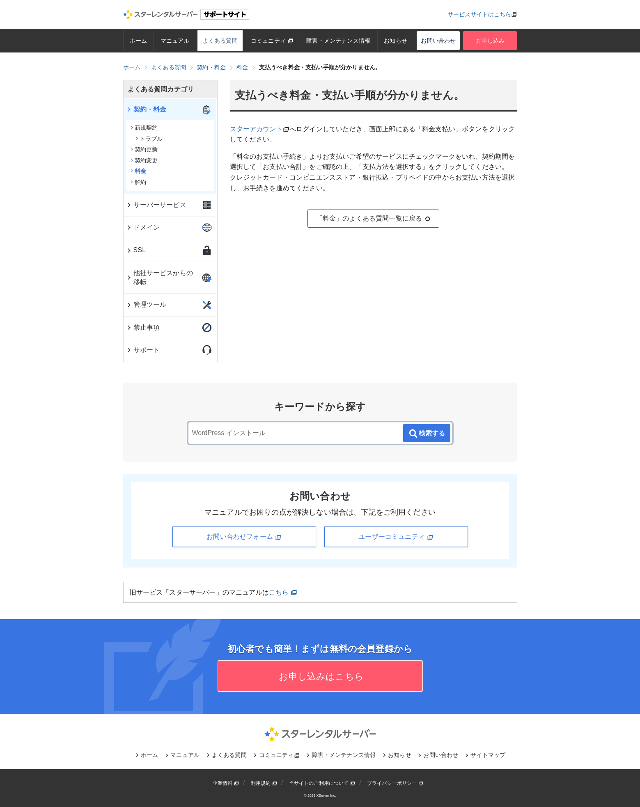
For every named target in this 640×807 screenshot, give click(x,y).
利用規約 (264, 783)
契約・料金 (146, 109)
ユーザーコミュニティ (395, 536)
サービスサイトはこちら (479, 14)
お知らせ (395, 40)
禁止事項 (143, 327)
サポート (143, 350)
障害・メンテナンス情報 (338, 40)
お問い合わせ (438, 40)
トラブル (149, 138)
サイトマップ (487, 755)
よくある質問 (220, 40)
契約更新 (144, 149)
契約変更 (144, 160)
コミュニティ (272, 40)
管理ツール (146, 304)
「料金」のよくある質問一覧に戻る (373, 218)
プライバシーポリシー (395, 783)
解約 (138, 182)
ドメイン (143, 227)
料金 (138, 171)
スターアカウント (256, 128)
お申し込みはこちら (320, 676)
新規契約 (144, 127)
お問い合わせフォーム (243, 536)
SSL (136, 249)
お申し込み (490, 40)
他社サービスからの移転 (159, 277)
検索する (426, 434)
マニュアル (175, 40)
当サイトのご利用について (322, 783)
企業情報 (226, 783)
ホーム (138, 40)
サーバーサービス (156, 204)
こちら (283, 592)
